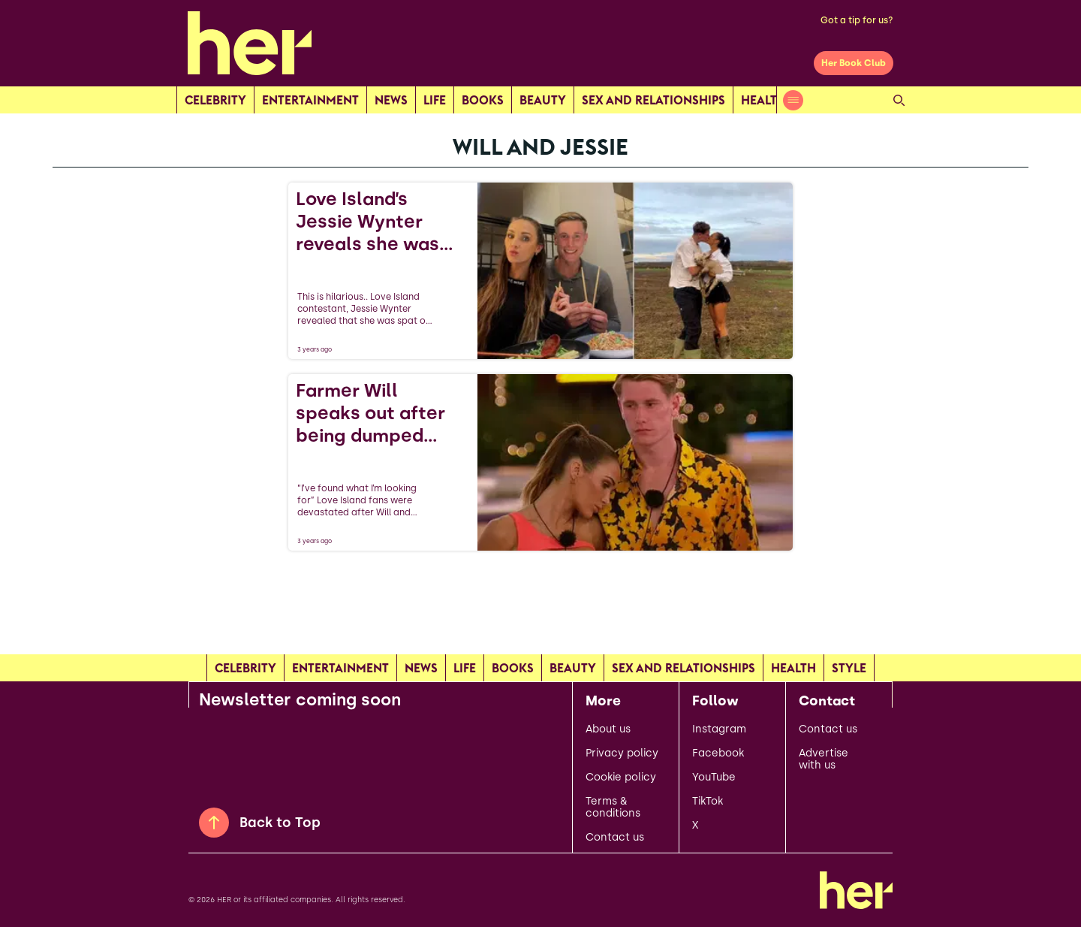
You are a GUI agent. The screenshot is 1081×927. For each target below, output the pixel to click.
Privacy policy (622, 753)
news (391, 99)
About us (608, 729)
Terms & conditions (613, 808)
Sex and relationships (653, 99)
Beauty (542, 99)
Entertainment (310, 99)
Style (849, 667)
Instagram (719, 729)
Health (763, 99)
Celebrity (215, 99)
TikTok (707, 802)
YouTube (714, 777)
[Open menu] (793, 100)
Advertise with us (823, 759)
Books (483, 99)
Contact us (615, 838)
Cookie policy (621, 777)
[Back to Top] (214, 823)
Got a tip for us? (857, 20)
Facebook (718, 753)
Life (434, 99)
